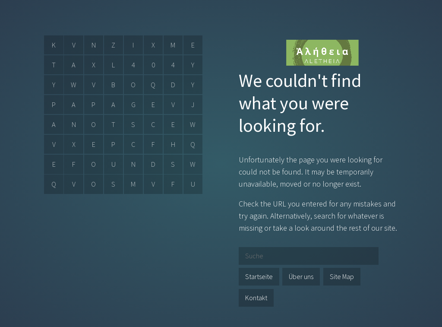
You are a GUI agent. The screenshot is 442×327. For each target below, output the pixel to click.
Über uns (301, 276)
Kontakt (256, 297)
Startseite (259, 276)
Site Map (342, 276)
